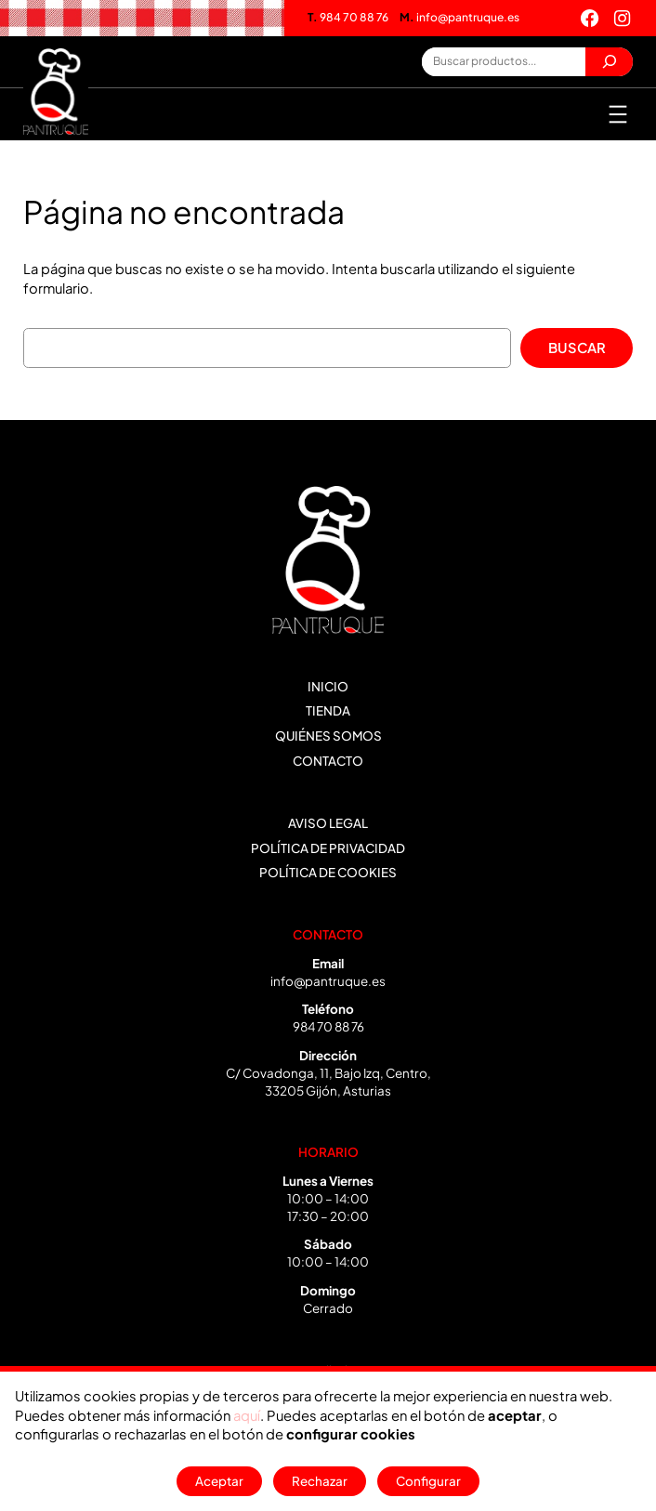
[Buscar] (609, 61)
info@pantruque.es (459, 17)
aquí (246, 1414)
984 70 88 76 (348, 17)
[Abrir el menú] (618, 114)
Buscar (577, 347)
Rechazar (320, 1481)
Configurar (428, 1481)
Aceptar (219, 1481)
